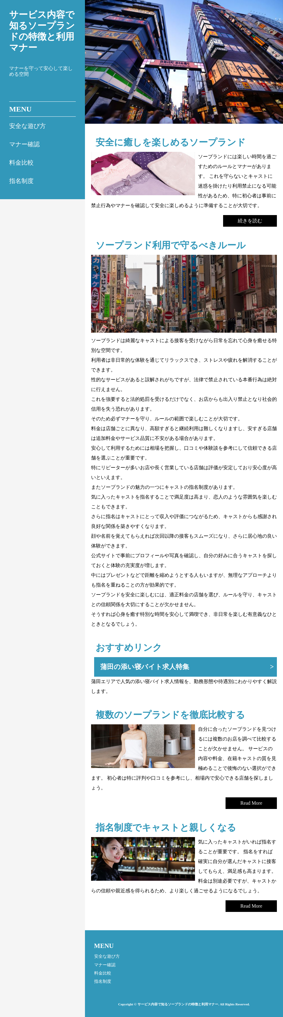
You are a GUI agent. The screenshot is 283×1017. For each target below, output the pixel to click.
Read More (251, 803)
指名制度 (21, 180)
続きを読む (250, 220)
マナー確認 (24, 144)
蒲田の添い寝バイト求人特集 (144, 667)
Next (274, 66)
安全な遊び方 (27, 126)
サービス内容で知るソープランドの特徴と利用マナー (42, 31)
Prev (100, 66)
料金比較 (21, 162)
